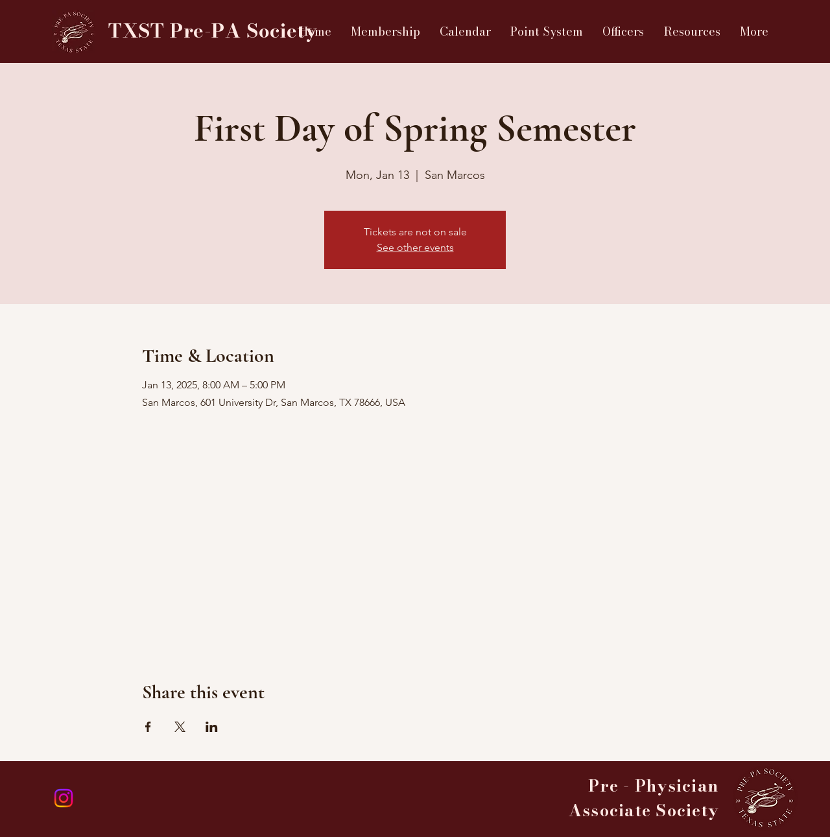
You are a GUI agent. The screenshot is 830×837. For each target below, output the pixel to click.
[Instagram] (63, 798)
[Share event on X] (180, 727)
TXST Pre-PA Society (212, 30)
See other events (415, 247)
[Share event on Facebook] (148, 727)
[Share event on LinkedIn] (212, 727)
